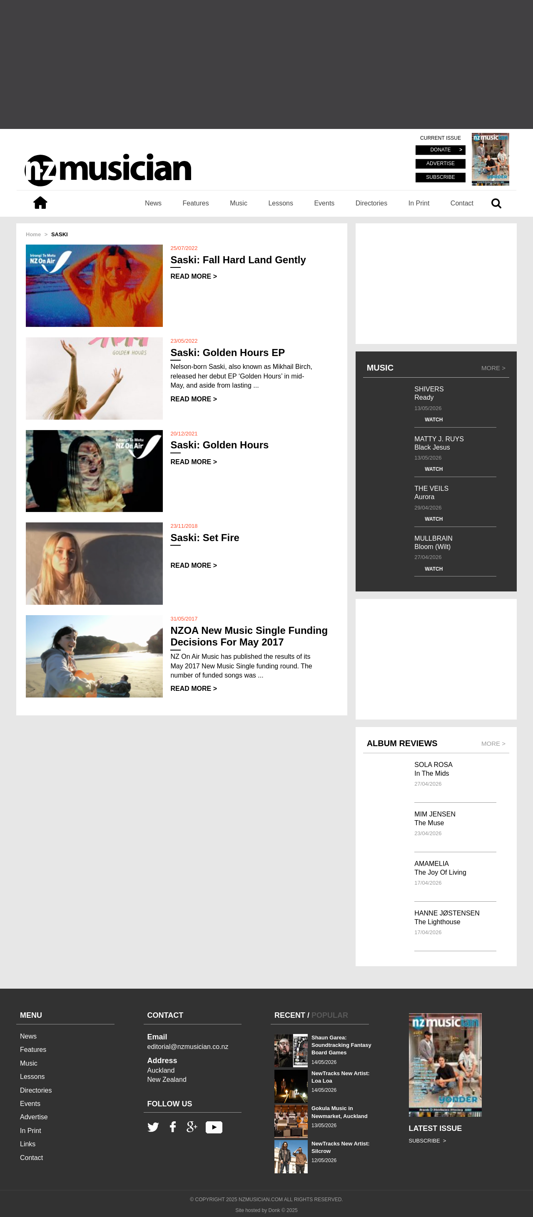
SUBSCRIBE (440, 177)
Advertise (34, 1117)
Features (196, 203)
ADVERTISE (440, 164)
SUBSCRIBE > (427, 1141)
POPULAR (329, 1015)
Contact (462, 203)
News (153, 203)
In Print (419, 203)
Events (324, 203)
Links (27, 1144)
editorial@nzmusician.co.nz (188, 1046)
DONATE (440, 150)
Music (238, 203)
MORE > (493, 367)
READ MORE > (193, 276)
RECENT (289, 1015)
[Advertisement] (266, 64)
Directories (371, 203)
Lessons (280, 203)
